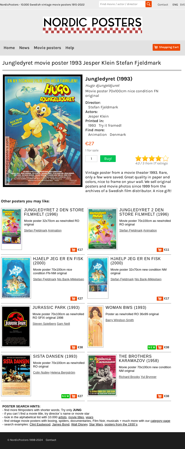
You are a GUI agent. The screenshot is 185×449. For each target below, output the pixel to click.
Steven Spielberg (44, 323)
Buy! (108, 158)
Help (69, 47)
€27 (76, 298)
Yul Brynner (148, 377)
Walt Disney (79, 424)
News (24, 47)
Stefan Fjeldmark (103, 107)
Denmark (118, 134)
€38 (76, 347)
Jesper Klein (98, 116)
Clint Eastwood (39, 424)
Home (9, 47)
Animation (97, 134)
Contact (163, 4)
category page (160, 421)
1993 (92, 125)
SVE (182, 4)
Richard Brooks (129, 377)
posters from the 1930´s (121, 424)
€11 (163, 249)
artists (62, 417)
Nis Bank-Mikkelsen (70, 279)
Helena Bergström (63, 372)
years (89, 417)
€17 (76, 249)
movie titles (76, 417)
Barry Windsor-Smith (119, 320)
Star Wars (96, 424)
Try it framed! (110, 125)
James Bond (60, 424)
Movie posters (47, 47)
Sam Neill (63, 323)
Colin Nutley (41, 372)
